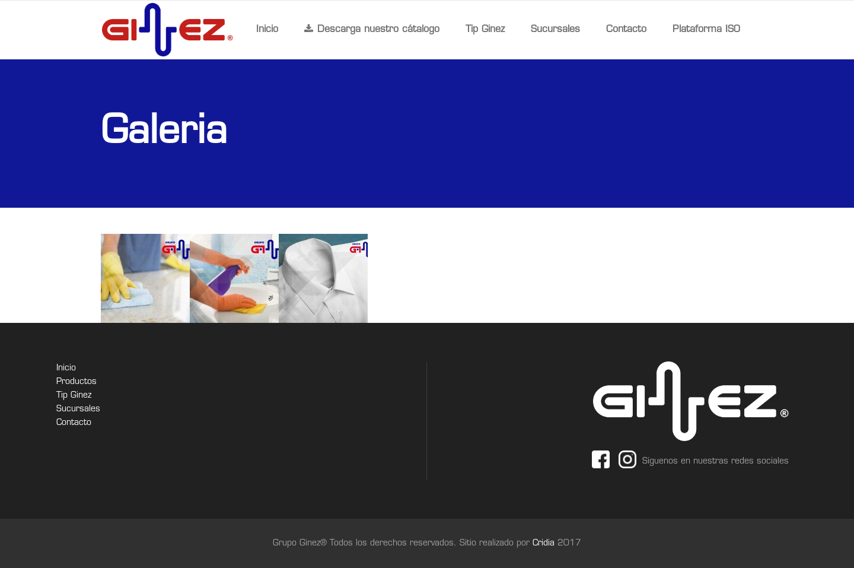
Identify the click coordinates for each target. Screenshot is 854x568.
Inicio (66, 368)
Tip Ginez (73, 395)
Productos (76, 381)
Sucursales (78, 409)
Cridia (545, 543)
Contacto (73, 422)
